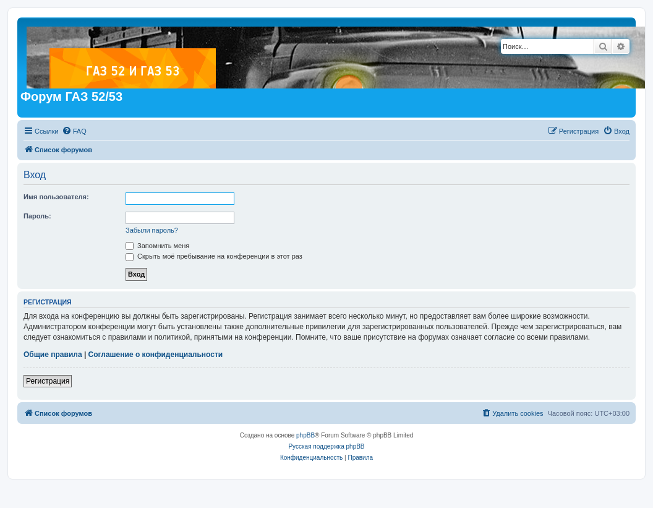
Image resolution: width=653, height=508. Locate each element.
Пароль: (37, 216)
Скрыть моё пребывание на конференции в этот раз (214, 256)
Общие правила (52, 354)
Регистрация (47, 381)
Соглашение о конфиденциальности (155, 354)
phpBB (305, 435)
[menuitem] (74, 131)
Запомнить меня (157, 245)
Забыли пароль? (152, 230)
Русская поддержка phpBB (326, 446)
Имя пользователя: (56, 196)
